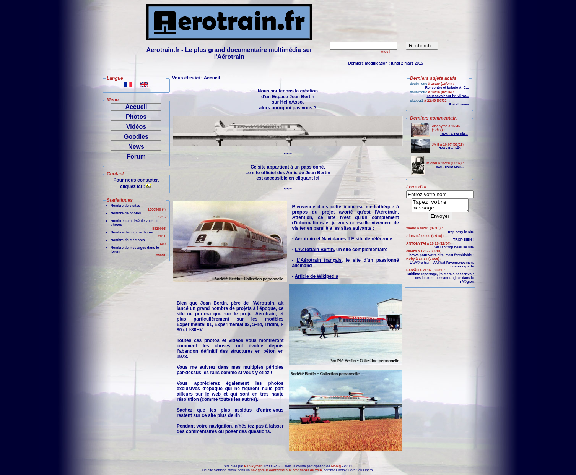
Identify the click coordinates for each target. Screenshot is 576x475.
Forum (136, 156)
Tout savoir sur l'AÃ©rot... (447, 96)
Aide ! (386, 51)
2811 (162, 236)
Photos (136, 116)
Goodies (136, 136)
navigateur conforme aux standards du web (286, 470)
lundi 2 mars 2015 (407, 63)
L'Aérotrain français (319, 260)
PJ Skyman (253, 466)
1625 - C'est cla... (454, 134)
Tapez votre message (440, 206)
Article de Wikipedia (316, 276)
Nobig (336, 466)
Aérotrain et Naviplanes (320, 239)
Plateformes (459, 104)
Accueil (136, 107)
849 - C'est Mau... (450, 167)
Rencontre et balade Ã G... (447, 87)
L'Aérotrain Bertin (314, 249)
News (136, 146)
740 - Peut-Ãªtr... (452, 148)
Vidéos (136, 126)
